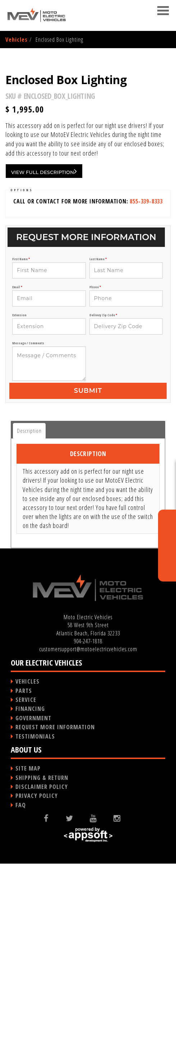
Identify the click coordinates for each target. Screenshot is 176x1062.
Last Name (98, 457)
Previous (17, 150)
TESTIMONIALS (35, 935)
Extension (19, 513)
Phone (95, 485)
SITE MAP (28, 967)
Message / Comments (28, 541)
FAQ (20, 1003)
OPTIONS (21, 388)
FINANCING (30, 907)
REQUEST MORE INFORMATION (55, 925)
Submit (88, 589)
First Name (21, 457)
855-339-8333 (146, 400)
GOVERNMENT (33, 916)
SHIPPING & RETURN (41, 976)
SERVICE (25, 898)
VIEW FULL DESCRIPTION (44, 369)
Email (17, 485)
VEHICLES (27, 880)
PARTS (23, 889)
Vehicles (16, 39)
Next (159, 150)
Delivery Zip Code (103, 513)
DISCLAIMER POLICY (41, 985)
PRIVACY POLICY (36, 994)
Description (29, 629)
